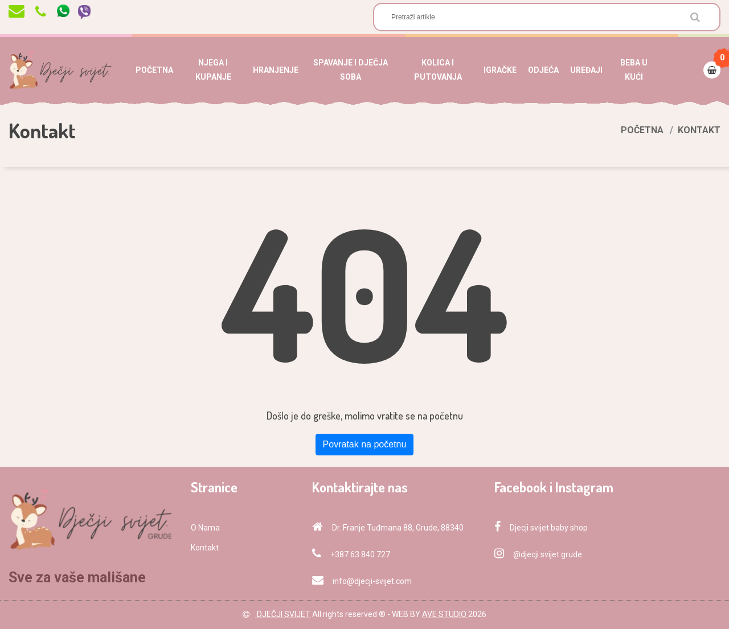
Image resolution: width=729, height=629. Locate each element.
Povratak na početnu (365, 444)
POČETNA (154, 70)
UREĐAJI (586, 70)
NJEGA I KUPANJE (213, 69)
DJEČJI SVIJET (282, 614)
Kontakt (205, 547)
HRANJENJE (275, 70)
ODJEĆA (543, 70)
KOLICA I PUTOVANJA (438, 69)
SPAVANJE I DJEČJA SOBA (350, 69)
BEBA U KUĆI (634, 69)
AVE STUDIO (445, 614)
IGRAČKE (500, 70)
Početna (642, 130)
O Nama (205, 527)
